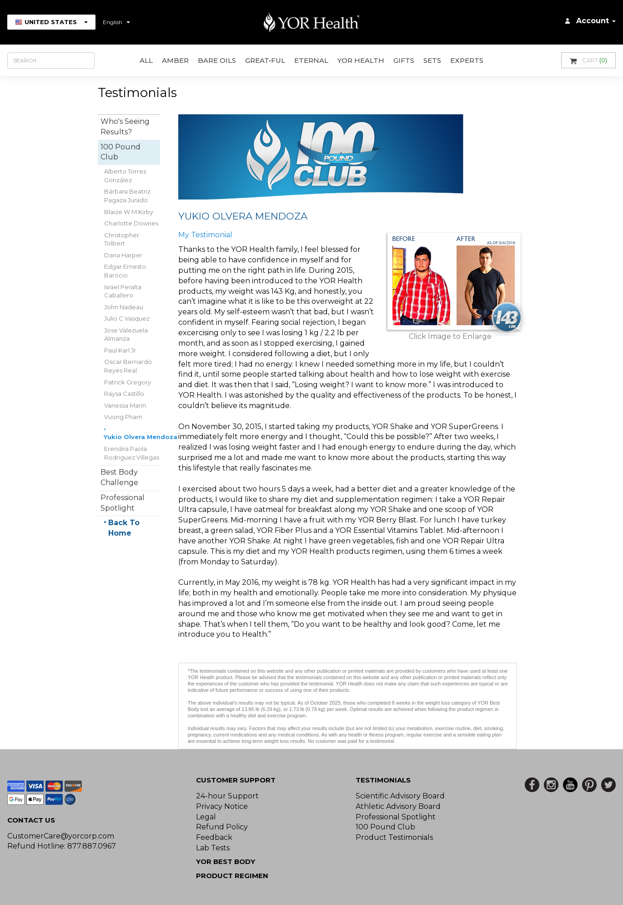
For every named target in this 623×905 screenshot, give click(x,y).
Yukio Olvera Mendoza (140, 436)
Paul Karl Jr (120, 350)
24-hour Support (227, 796)
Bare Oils (217, 60)
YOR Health (360, 60)
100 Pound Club (385, 827)
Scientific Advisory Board (400, 796)
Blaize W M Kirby (128, 211)
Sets (432, 60)
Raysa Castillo (124, 393)
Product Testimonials (394, 837)
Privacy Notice (222, 806)
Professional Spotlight (396, 817)
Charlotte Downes (131, 223)
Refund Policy (222, 827)
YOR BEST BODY (225, 861)
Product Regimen (232, 875)
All (146, 60)
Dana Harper (123, 255)
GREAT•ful (265, 60)
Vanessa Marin (125, 405)
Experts (466, 60)
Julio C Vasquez (127, 318)
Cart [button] (588, 60)
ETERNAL (311, 60)
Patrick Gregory (127, 382)
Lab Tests (213, 848)
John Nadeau (123, 307)
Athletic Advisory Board (398, 806)
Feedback (214, 837)
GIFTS (403, 60)
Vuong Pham (123, 416)
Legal (206, 817)
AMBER (175, 60)
